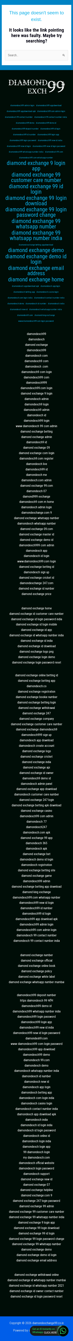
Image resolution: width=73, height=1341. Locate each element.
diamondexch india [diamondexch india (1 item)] (56, 303)
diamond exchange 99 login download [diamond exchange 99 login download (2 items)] (36, 200)
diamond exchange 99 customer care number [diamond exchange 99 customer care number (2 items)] (36, 177)
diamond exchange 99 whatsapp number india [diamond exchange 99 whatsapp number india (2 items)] (36, 235)
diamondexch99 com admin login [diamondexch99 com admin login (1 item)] (51, 111)
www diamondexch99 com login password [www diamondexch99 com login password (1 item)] (36, 321)
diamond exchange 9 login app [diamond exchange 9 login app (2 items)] (36, 165)
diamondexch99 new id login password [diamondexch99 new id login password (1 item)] (49, 146)
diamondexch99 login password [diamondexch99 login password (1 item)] (23, 140)
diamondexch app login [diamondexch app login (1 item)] (50, 286)
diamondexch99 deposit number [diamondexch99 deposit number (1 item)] (25, 129)
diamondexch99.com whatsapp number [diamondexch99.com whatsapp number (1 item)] (36, 157)
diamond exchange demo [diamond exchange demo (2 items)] (36, 250)
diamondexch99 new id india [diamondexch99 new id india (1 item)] (50, 140)
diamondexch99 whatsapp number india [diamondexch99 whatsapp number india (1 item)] (26, 152)
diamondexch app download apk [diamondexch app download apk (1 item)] (25, 286)
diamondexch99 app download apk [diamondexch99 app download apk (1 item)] (21, 111)
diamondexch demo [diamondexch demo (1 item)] (16, 303)
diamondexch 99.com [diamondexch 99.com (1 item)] (54, 152)
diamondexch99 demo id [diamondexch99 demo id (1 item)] (46, 123)
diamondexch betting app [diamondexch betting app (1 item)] (24, 292)
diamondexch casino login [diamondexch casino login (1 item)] (48, 292)
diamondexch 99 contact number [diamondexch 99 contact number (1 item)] (19, 117)
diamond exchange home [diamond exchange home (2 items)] (36, 279)
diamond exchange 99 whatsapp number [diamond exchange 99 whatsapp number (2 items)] (36, 224)
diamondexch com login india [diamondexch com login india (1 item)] (20, 298)
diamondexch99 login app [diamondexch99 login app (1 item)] (48, 134)
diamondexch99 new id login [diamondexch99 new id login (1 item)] (19, 146)
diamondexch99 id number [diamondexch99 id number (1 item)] (24, 134)
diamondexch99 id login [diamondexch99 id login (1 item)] (50, 129)
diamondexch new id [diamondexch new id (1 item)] (19, 309)
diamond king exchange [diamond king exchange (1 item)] (45, 315)
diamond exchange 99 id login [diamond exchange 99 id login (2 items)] (36, 189)
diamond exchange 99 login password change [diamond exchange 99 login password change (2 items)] (36, 212)
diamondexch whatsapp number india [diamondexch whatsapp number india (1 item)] (45, 309)
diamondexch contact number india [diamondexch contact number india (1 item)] (49, 298)
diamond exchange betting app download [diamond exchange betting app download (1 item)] (36, 245)
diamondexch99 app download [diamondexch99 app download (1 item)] (49, 105)
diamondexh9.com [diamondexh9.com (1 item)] (25, 315)
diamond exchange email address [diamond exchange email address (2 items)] (36, 270)
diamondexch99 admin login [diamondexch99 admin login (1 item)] (22, 105)
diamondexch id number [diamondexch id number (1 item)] (36, 303)
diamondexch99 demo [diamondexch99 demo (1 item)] (25, 123)
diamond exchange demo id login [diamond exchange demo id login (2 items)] (36, 259)
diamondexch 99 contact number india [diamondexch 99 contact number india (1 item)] (50, 117)
